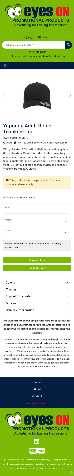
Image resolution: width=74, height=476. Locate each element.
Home (37, 382)
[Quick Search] (33, 45)
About (37, 389)
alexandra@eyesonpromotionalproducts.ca (38, 56)
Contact (37, 396)
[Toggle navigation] (5, 66)
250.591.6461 (38, 52)
